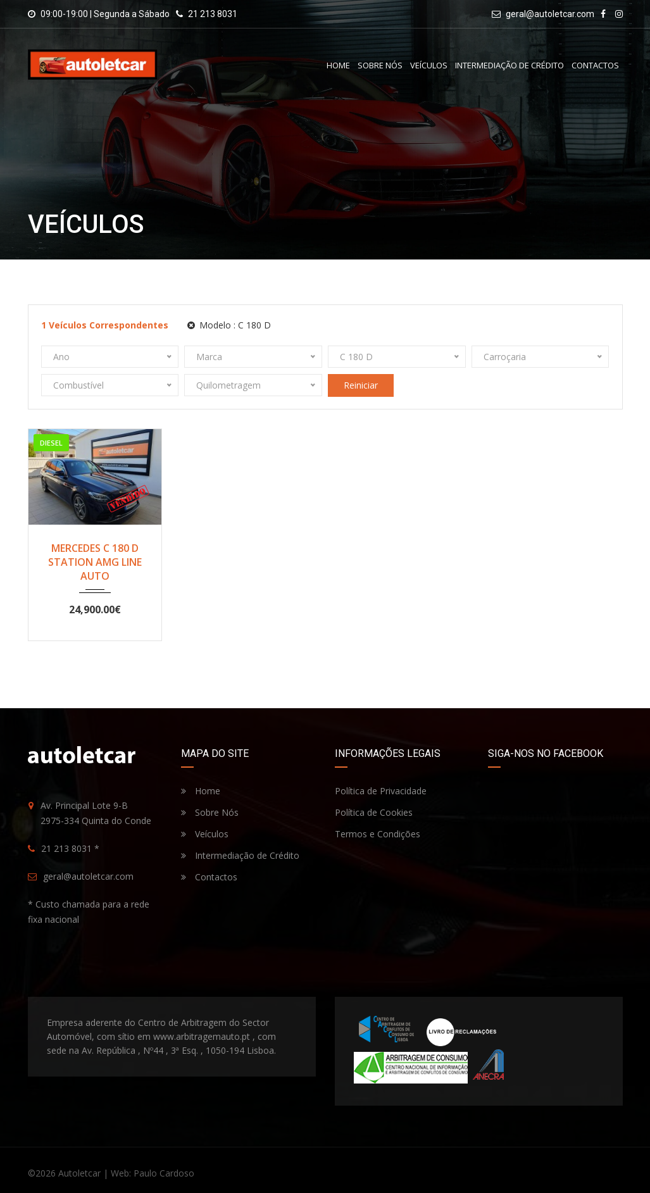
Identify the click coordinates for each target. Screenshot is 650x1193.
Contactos (595, 65)
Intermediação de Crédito (509, 65)
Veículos (428, 65)
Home (338, 65)
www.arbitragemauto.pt (201, 1036)
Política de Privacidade (381, 791)
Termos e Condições (377, 834)
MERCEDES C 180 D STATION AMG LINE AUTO (95, 562)
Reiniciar (361, 385)
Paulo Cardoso (164, 1173)
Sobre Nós (380, 65)
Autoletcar (79, 1173)
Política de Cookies (374, 812)
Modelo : (229, 325)
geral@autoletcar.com (550, 14)
